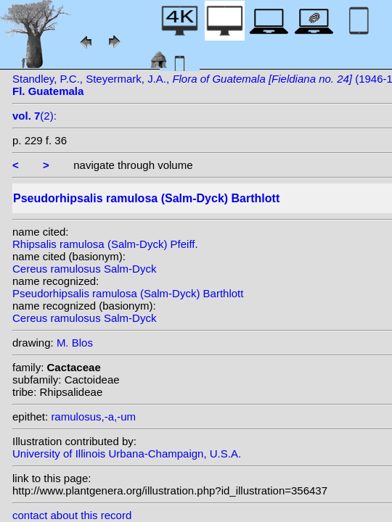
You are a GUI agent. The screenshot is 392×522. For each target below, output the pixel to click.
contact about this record (71, 515)
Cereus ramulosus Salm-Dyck (84, 268)
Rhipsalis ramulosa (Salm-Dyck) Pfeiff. (105, 244)
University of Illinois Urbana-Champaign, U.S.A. (126, 453)
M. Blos (75, 342)
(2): (34, 115)
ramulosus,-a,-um (93, 416)
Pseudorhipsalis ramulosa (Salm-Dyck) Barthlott (127, 293)
